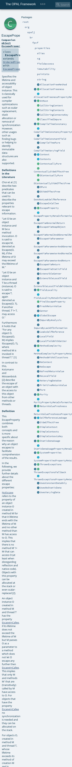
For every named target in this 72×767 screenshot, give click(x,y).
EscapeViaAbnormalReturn (49, 223)
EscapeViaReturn (50, 264)
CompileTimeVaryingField (49, 150)
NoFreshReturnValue (52, 371)
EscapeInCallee (49, 203)
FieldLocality (48, 290)
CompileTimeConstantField (50, 139)
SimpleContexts (49, 431)
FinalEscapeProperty (52, 301)
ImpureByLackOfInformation (50, 328)
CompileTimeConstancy (53, 124)
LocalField (46, 336)
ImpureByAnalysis (50, 320)
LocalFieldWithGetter (53, 341)
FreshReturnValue (50, 306)
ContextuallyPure (50, 163)
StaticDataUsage (50, 441)
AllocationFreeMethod (53, 84)
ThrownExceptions (50, 464)
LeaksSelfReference (52, 332)
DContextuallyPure (51, 175)
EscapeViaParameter (52, 238)
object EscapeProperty (12, 44)
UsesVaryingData (50, 492)
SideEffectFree (49, 422)
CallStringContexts (52, 110)
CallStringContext (51, 105)
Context (44, 154)
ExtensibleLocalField (53, 278)
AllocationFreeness (52, 89)
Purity (44, 394)
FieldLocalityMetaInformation (52, 298)
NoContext (46, 362)
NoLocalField (48, 376)
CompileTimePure (50, 142)
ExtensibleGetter (50, 273)
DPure (43, 187)
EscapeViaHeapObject (52, 227)
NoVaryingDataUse (50, 380)
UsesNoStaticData (50, 487)
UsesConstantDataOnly (53, 483)
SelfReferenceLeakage (53, 417)
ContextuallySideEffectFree (51, 171)
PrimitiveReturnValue (53, 385)
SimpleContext (48, 427)
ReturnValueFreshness (53, 406)
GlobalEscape (48, 315)
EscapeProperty (49, 208)
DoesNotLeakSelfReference (50, 199)
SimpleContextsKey (51, 436)
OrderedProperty (14, 62)
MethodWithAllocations (54, 357)
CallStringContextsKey (54, 114)
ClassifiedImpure (50, 119)
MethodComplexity (50, 345)
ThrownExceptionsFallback (50, 472)
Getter (44, 311)
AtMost (44, 101)
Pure (42, 390)
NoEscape (45, 366)
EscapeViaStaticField (53, 269)
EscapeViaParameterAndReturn (52, 260)
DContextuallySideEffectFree (52, 183)
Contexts (45, 159)
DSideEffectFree (50, 191)
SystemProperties (50, 452)
